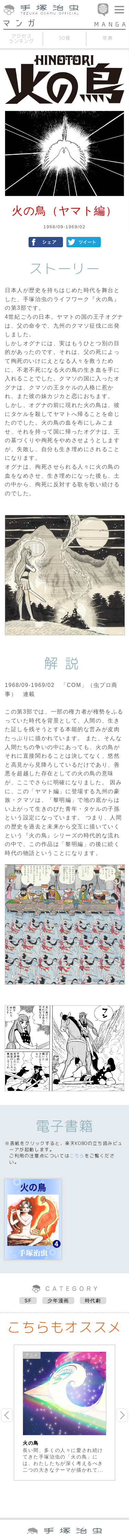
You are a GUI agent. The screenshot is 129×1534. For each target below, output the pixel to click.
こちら (77, 1156)
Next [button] (122, 1415)
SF (28, 1300)
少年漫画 (58, 1300)
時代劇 (93, 1300)
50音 (65, 37)
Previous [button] (7, 1415)
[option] (64, 1412)
